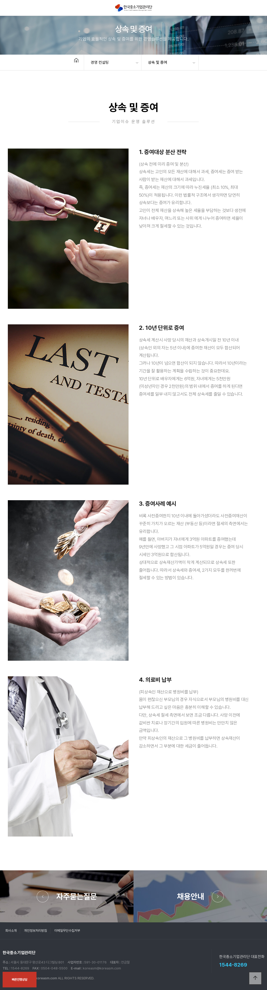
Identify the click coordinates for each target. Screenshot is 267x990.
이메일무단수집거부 (67, 931)
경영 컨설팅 (100, 62)
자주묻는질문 (76, 896)
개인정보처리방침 (35, 931)
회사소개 (11, 931)
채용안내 (190, 896)
